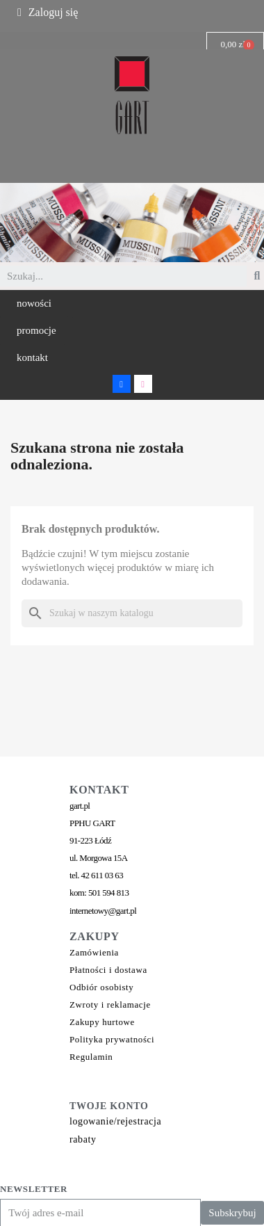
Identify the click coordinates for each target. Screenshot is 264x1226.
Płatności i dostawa (108, 970)
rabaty (83, 1139)
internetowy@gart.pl (102, 910)
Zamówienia (94, 952)
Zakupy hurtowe (102, 1022)
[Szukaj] (132, 613)
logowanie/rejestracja (115, 1121)
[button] (34, 303)
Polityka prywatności (111, 1039)
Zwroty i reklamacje (110, 1004)
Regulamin (91, 1056)
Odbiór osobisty (101, 987)
